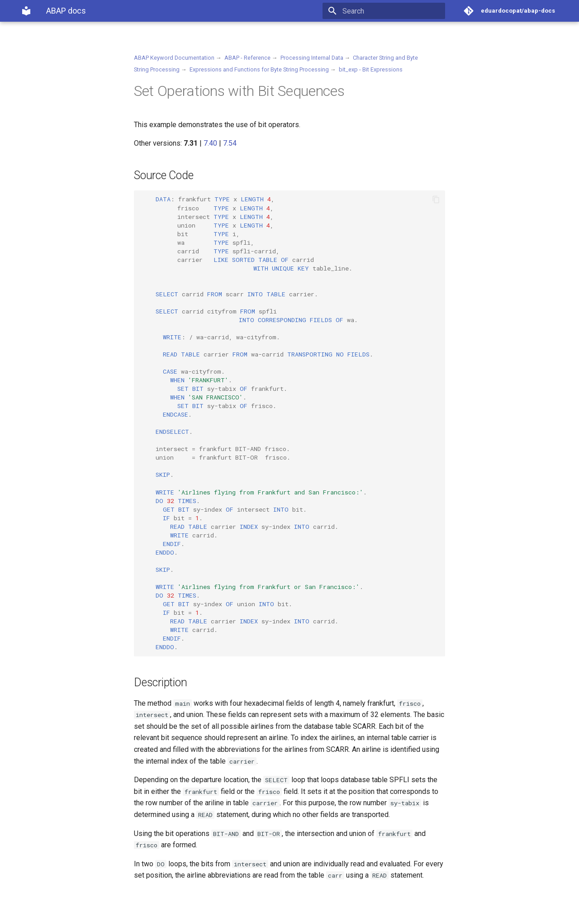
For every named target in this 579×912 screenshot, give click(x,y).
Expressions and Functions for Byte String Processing (259, 69)
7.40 (210, 143)
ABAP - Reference (247, 57)
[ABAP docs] (26, 11)
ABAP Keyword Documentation (174, 57)
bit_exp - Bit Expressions (371, 69)
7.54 (230, 143)
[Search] (392, 11)
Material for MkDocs (75, 901)
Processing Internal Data (311, 57)
